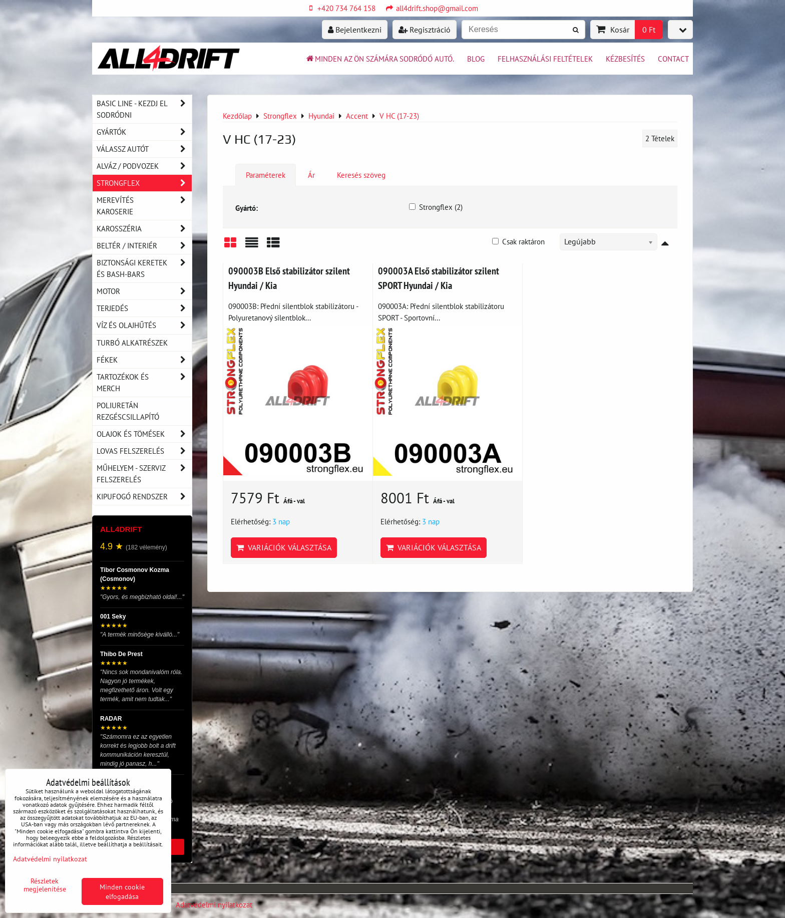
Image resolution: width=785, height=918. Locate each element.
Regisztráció (425, 30)
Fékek (144, 360)
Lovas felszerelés (144, 451)
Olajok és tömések (144, 434)
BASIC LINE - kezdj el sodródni (144, 109)
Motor (144, 291)
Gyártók (144, 132)
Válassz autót (144, 149)
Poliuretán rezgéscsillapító (128, 411)
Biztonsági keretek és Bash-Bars (144, 268)
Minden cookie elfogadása (122, 891)
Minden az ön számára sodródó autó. (379, 59)
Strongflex (144, 183)
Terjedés (144, 308)
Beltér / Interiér (144, 245)
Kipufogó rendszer (144, 496)
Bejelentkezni (354, 30)
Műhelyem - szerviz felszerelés (144, 474)
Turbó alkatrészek (132, 343)
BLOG (476, 59)
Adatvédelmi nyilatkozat (214, 904)
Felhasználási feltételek (545, 59)
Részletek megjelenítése (45, 885)
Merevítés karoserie (144, 206)
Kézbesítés (625, 59)
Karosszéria (144, 228)
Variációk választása (283, 547)
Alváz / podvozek (144, 166)
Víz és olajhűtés (144, 325)
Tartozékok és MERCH (144, 383)
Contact (673, 59)
